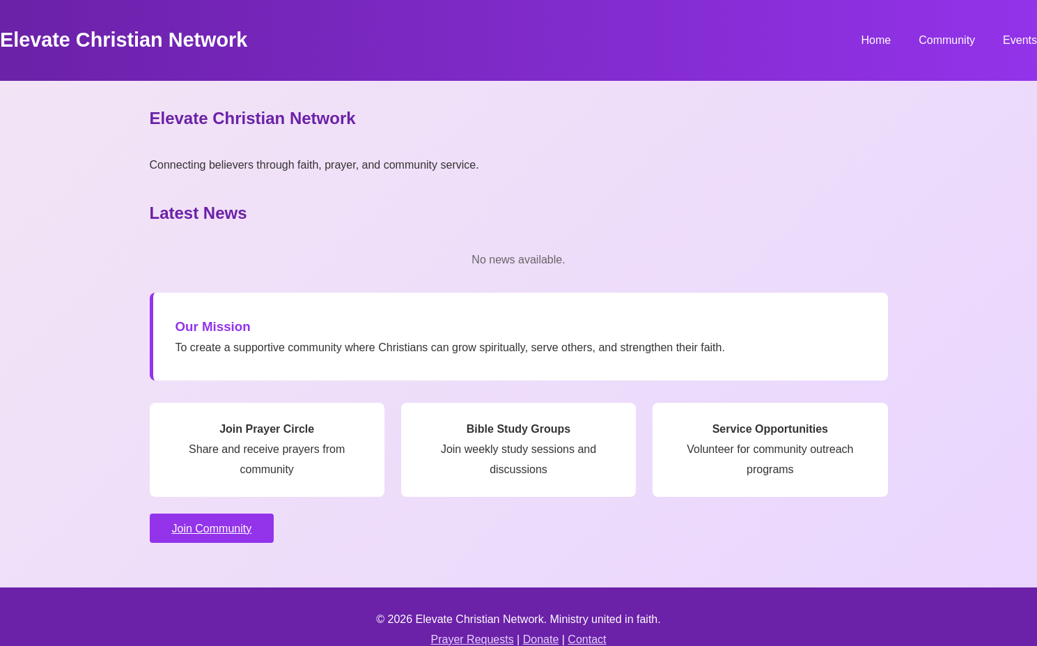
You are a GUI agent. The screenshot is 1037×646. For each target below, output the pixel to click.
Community (947, 40)
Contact (587, 639)
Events (1020, 40)
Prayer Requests (472, 639)
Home (876, 40)
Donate (541, 639)
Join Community (212, 529)
